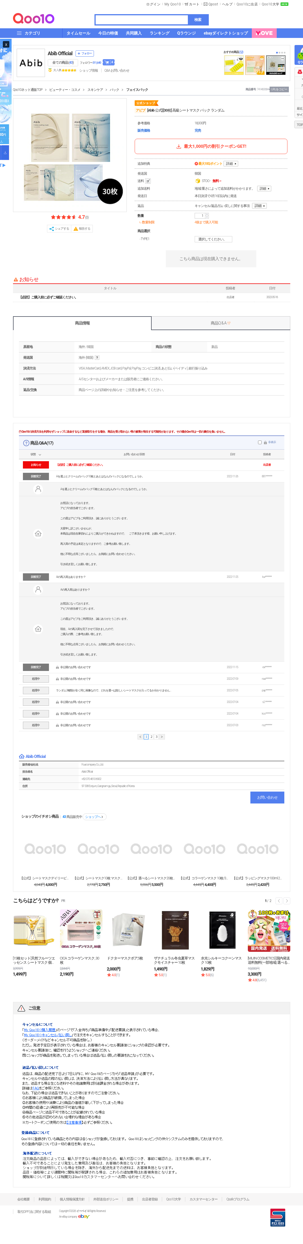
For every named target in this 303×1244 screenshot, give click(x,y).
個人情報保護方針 (72, 1199)
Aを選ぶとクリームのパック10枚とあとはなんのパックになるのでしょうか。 (100, 476)
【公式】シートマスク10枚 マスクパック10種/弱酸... (98, 878)
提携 (130, 1199)
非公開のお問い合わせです (75, 667)
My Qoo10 (172, 4)
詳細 (229, 164)
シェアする (62, 228)
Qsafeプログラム (237, 1199)
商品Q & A (220, 323)
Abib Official (60, 53)
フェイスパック (137, 90)
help (97, 357)
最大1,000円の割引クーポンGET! (210, 146)
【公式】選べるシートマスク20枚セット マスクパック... (151, 878)
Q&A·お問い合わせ (116, 70)
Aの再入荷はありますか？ (70, 576)
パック (114, 90)
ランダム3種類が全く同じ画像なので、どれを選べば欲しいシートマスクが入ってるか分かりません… (113, 690)
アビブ (140, 110)
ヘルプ (227, 4)
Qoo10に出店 (247, 4)
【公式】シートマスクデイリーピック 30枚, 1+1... (45, 878)
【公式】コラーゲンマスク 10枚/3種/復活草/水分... (204, 878)
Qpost (213, 4)
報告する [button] (84, 228)
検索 (197, 20)
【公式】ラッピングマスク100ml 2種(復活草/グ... (257, 878)
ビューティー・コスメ (64, 90)
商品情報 (82, 323)
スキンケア (95, 90)
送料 (144, 181)
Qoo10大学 (270, 4)
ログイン (153, 4)
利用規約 (44, 1199)
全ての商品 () (63, 63)
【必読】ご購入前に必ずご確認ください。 (48, 297)
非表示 (272, 442)
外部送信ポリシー (105, 1199)
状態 (33, 454)
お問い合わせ (267, 797)
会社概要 (23, 1199)
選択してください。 (214, 239)
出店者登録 (150, 1199)
